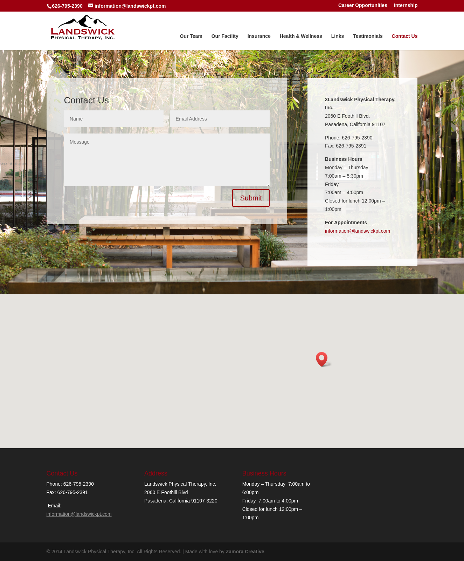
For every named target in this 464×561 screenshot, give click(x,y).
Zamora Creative (245, 551)
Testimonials (368, 36)
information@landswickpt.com (357, 231)
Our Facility (225, 36)
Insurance (259, 36)
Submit (251, 198)
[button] (324, 359)
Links (337, 36)
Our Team (191, 36)
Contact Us (405, 36)
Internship (406, 5)
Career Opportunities (362, 5)
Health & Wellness (301, 36)
